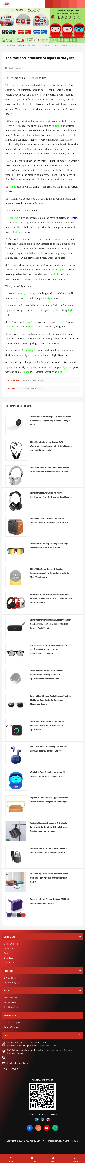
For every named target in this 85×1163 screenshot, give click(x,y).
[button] (27, 40)
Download (8, 957)
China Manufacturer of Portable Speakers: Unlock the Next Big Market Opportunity (49, 850)
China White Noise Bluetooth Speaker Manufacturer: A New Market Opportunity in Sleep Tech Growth (49, 573)
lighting (74, 218)
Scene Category (11, 982)
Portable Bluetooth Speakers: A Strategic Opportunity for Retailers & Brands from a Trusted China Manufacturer (48, 827)
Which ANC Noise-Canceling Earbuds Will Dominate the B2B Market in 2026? (48, 748)
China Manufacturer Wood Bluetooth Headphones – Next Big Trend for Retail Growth (51, 495)
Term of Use (9, 962)
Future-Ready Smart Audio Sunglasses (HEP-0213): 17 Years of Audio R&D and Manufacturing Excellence (50, 649)
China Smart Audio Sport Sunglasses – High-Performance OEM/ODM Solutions (49, 545)
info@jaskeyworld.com (17, 1063)
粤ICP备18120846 (70, 1140)
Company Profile (11, 943)
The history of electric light (32, 380)
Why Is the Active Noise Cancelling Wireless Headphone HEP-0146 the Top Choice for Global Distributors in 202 (51, 598)
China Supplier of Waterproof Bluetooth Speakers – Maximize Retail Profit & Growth (49, 520)
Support (8, 953)
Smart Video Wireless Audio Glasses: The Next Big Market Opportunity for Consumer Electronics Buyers (50, 700)
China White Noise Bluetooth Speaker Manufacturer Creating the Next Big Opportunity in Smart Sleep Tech (46, 674)
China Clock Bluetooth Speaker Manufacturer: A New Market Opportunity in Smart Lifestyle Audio (50, 420)
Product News (30, 45)
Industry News (10, 1002)
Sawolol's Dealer (11, 1027)
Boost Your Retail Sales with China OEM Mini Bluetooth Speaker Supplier (49, 901)
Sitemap (32, 1114)
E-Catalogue (10, 977)
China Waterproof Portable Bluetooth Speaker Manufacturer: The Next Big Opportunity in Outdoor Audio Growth (50, 624)
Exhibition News (11, 1007)
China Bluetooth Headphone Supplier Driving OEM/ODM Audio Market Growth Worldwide (49, 469)
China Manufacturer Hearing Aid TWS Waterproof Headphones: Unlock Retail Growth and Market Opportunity (51, 446)
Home (11, 45)
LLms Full (52, 1114)
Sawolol (15, 1068)
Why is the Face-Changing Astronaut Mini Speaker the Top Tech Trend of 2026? (48, 774)
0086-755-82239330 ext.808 (20, 1057)
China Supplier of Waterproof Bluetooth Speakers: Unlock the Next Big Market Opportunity (47, 725)
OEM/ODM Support (12, 1022)
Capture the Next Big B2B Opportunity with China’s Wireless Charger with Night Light (49, 799)
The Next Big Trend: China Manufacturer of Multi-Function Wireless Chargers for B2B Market (49, 877)
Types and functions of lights (29, 388)
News (19, 45)
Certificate (9, 948)
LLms (42, 1114)
